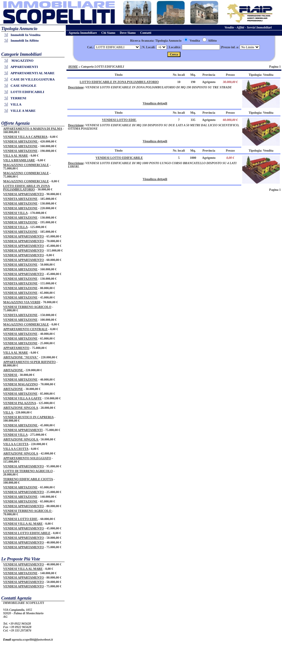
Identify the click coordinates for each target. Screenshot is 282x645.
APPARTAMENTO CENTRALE (25, 329)
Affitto (209, 40)
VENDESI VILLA (15, 213)
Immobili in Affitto (22, 40)
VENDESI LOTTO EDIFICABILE (26, 533)
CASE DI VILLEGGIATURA (30, 79)
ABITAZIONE (13, 370)
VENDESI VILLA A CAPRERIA (25, 136)
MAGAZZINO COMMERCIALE (26, 165)
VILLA (13, 104)
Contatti (145, 32)
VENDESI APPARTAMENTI (23, 430)
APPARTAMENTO (16, 348)
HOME (73, 66)
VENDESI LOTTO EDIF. (20, 519)
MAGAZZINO (20, 60)
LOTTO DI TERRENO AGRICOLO (28, 471)
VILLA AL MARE (15, 155)
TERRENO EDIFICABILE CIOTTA (28, 479)
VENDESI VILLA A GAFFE (22, 398)
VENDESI (10, 375)
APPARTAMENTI (22, 67)
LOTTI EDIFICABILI (25, 92)
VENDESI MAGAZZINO (20, 384)
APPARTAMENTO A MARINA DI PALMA (32, 128)
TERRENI (16, 98)
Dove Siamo (128, 32)
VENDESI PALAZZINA (19, 403)
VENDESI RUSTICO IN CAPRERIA (28, 417)
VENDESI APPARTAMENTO (23, 194)
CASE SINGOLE (21, 85)
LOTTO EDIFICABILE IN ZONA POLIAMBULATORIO (26, 187)
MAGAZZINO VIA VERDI (21, 302)
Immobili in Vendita (23, 35)
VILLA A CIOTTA (15, 444)
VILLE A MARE (21, 110)
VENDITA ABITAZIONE (20, 198)
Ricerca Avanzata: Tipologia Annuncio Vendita (165, 40)
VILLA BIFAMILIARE (19, 160)
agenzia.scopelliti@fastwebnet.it (32, 639)
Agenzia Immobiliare (83, 32)
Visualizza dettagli (155, 103)
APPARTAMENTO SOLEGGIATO (27, 458)
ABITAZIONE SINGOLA (20, 407)
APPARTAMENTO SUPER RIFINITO (29, 362)
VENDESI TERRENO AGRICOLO (27, 307)
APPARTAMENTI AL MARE (30, 73)
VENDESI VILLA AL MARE (23, 523)
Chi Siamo (108, 32)
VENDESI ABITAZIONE (20, 141)
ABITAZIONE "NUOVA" (20, 357)
